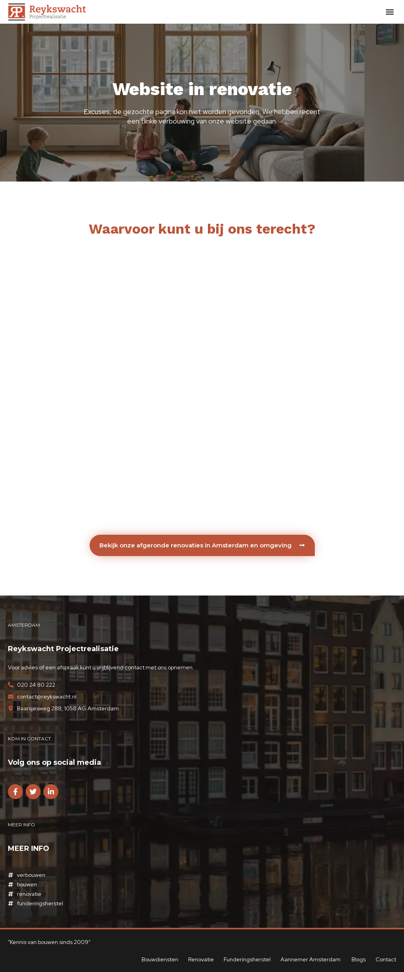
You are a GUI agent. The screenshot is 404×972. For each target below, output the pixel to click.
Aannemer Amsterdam (311, 959)
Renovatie (201, 959)
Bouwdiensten (160, 959)
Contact (386, 959)
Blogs (359, 959)
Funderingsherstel (247, 959)
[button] (389, 12)
